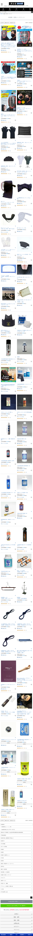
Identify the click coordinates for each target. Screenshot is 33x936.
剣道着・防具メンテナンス (6, 874)
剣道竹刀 (2, 840)
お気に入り (16, 9)
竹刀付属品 (3, 843)
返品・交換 (16, 920)
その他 (2, 889)
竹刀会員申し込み (4, 891)
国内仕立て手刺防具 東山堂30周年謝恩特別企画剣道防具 (12, 832)
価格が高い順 (12, 22)
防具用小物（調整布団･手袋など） (7, 838)
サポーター (3, 877)
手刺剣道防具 (3, 835)
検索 (32, 12)
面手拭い (2, 866)
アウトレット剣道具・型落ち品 (7, 886)
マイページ (23, 9)
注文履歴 (10, 9)
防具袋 (2, 860)
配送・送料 (16, 917)
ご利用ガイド (29, 934)
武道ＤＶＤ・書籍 (4, 883)
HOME (1, 13)
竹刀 (16, 934)
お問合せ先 (16, 923)
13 (26, 114)
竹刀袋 (2, 857)
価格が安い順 (7, 22)
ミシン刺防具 (9, 934)
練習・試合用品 (4, 869)
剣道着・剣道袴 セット (5, 855)
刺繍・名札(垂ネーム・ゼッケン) (7, 863)
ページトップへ (31, 897)
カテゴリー (16, 926)
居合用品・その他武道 (5, 872)
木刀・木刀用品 (4, 846)
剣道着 (2, 849)
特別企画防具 (3, 934)
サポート (16, 932)
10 (26, 87)
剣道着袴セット (23, 934)
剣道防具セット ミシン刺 (6, 826)
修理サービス (3, 880)
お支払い (16, 914)
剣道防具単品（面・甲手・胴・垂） (8, 829)
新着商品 (3, 9)
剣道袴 (2, 852)
